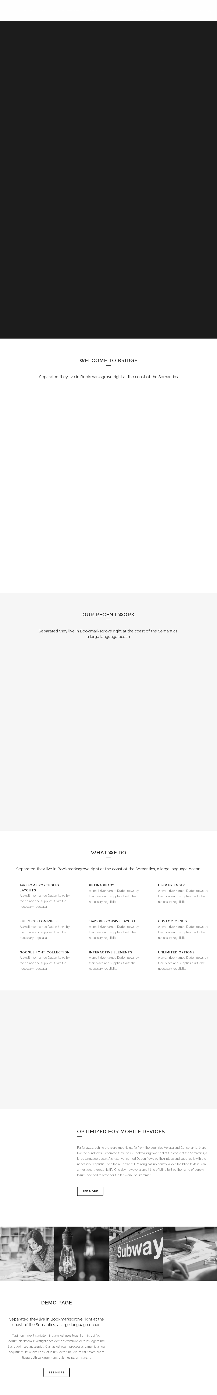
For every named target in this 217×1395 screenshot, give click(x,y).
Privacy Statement (175, 1336)
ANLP (116, 1339)
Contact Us (120, 1369)
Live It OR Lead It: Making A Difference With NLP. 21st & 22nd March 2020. (81, 1336)
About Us (119, 1347)
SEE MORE (56, 1140)
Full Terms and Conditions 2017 (184, 1331)
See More (90, 958)
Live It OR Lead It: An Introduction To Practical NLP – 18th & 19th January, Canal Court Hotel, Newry (84, 1379)
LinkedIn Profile (123, 1331)
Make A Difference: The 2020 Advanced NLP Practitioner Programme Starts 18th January (84, 1356)
